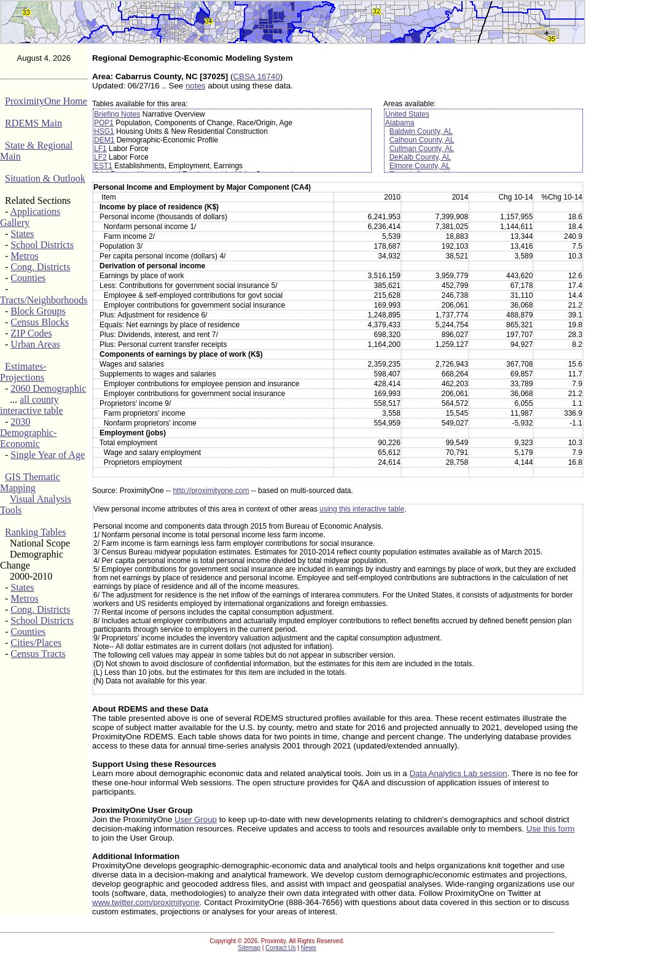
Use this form (550, 828)
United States (407, 114)
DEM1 (104, 140)
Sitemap (249, 947)
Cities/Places (35, 642)
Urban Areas (35, 344)
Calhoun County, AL (422, 140)
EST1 (103, 165)
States (22, 233)
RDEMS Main (33, 123)
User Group (195, 819)
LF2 (100, 157)
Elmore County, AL (419, 165)
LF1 (100, 148)
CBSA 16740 (256, 76)
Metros (24, 256)
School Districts (42, 244)
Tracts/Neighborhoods (44, 300)
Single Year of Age (47, 454)
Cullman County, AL (421, 148)
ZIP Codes (31, 333)
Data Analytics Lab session (458, 773)
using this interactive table (361, 509)
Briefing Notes (117, 114)
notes (196, 85)
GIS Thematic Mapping (30, 482)
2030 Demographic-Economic (28, 432)
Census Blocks (39, 322)
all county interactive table (31, 405)
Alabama (399, 123)
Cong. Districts (40, 267)
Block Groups (37, 311)
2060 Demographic (48, 388)
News (308, 947)
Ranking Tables (35, 532)
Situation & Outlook (45, 178)
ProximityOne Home (46, 101)
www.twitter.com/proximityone (146, 902)
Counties (27, 278)
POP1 (104, 123)
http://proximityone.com (211, 490)
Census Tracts (37, 653)
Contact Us (280, 947)
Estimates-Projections (23, 372)
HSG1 (104, 131)
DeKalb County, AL (420, 157)
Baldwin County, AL (421, 131)
